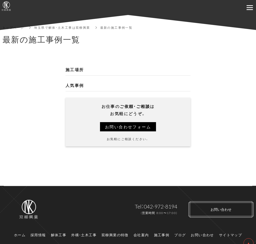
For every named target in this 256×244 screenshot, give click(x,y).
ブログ (180, 234)
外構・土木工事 (83, 234)
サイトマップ (230, 234)
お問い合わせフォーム (128, 127)
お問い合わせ (202, 234)
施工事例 (162, 234)
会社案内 (141, 234)
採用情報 (38, 234)
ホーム (20, 234)
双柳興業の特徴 (115, 234)
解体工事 (58, 234)
